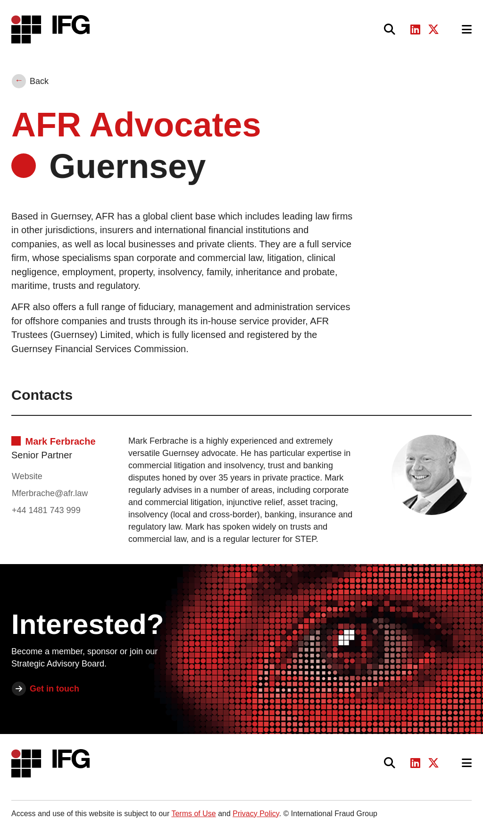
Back (39, 81)
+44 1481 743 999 (46, 510)
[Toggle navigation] (467, 29)
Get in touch (54, 688)
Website (27, 476)
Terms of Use (193, 814)
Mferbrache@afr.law (50, 493)
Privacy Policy (256, 814)
